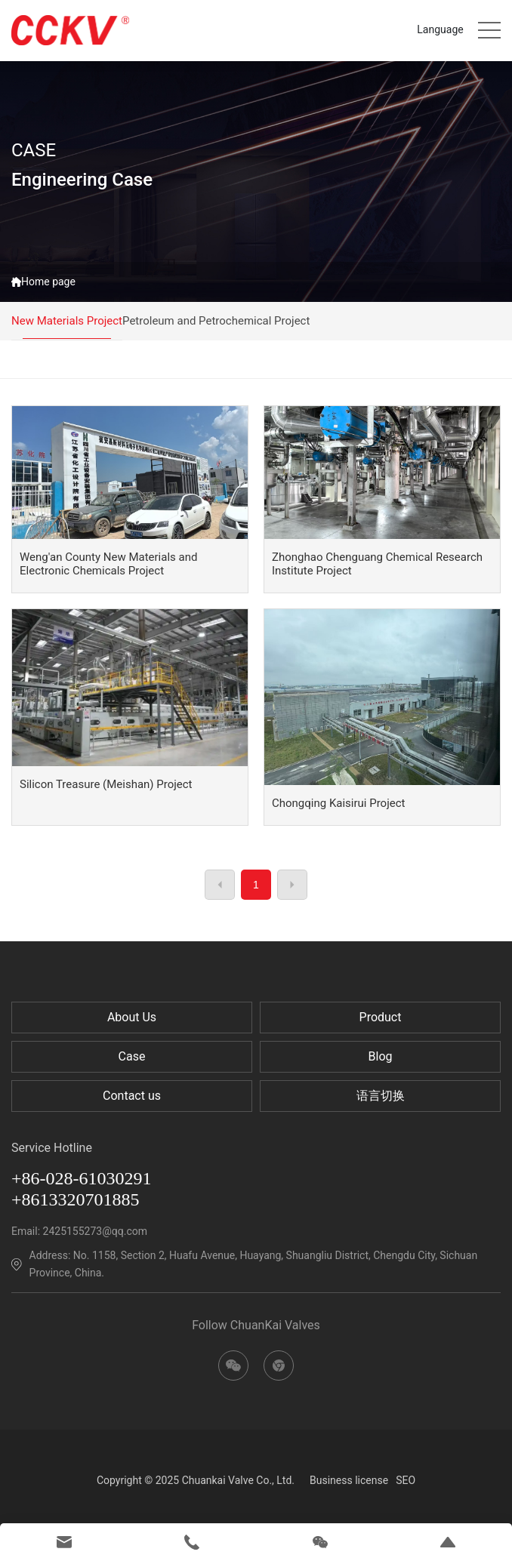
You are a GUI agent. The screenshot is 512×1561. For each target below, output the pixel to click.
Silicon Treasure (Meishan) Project (106, 784)
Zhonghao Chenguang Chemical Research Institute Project (377, 563)
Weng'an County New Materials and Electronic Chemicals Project (108, 563)
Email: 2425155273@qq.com (79, 1231)
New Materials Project (66, 321)
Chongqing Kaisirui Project (338, 803)
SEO (405, 1480)
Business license (349, 1480)
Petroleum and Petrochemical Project (216, 321)
